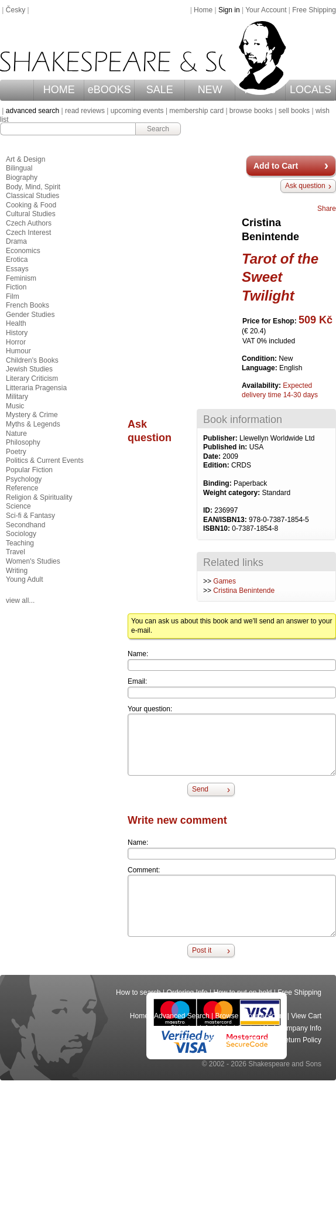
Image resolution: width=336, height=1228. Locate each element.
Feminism (21, 278)
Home (203, 10)
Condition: (260, 358)
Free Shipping (314, 10)
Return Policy (300, 1040)
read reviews (85, 111)
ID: (208, 510)
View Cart (306, 1016)
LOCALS (310, 89)
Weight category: (232, 493)
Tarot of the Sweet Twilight (280, 277)
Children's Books (32, 360)
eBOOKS (109, 89)
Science (18, 506)
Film (12, 296)
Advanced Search (182, 1016)
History (17, 333)
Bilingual (19, 168)
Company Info (299, 1028)
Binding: (218, 483)
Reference (22, 488)
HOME (59, 89)
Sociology (21, 534)
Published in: (226, 447)
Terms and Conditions (209, 1040)
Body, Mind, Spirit (33, 187)
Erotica (17, 259)
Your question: (150, 709)
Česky (15, 10)
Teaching (20, 543)
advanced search (32, 111)
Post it (201, 950)
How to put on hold (242, 992)
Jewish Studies (29, 369)
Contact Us (254, 1028)
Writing (17, 571)
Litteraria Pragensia (36, 388)
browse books (251, 111)
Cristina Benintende (244, 590)
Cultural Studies (31, 214)
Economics (23, 251)
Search (158, 129)
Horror (16, 342)
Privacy (261, 1040)
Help (224, 1028)
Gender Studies (30, 315)
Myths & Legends (33, 424)
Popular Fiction (29, 470)
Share (326, 208)
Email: (137, 681)
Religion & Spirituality (39, 497)
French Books (27, 305)
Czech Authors (29, 223)
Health (16, 323)
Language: (260, 368)
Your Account (265, 10)
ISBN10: (217, 528)
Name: (138, 654)
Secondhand (25, 525)
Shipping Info (190, 1028)
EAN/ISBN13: (226, 520)
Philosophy (23, 442)
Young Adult (24, 579)
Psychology (24, 479)
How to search (138, 992)
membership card (196, 111)
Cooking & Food (31, 205)
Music (15, 406)
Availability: (262, 385)
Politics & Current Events (45, 460)
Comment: (144, 870)
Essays (17, 269)
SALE (159, 89)
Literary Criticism (32, 378)
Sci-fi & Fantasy (30, 515)
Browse (227, 1016)
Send (200, 789)
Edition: (217, 465)
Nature (16, 433)
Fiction (16, 287)
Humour (18, 351)
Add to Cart (275, 165)
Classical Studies (32, 196)
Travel (15, 552)
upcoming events (137, 111)
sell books (294, 111)
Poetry (16, 452)
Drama (16, 241)
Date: (212, 456)
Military (17, 397)
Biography (21, 177)
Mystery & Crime (32, 415)
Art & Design (25, 159)
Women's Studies (33, 561)
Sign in (229, 10)
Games (224, 581)
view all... (20, 600)
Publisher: (221, 438)
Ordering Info (187, 992)
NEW (210, 89)
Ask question (305, 186)
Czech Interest (28, 232)
